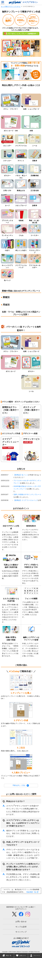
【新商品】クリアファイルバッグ (26, 500)
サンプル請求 (21, 927)
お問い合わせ (21, 921)
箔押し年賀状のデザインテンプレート (27, 494)
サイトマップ (21, 932)
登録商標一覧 (31, 892)
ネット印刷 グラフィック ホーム (10, 6)
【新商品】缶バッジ (21, 475)
